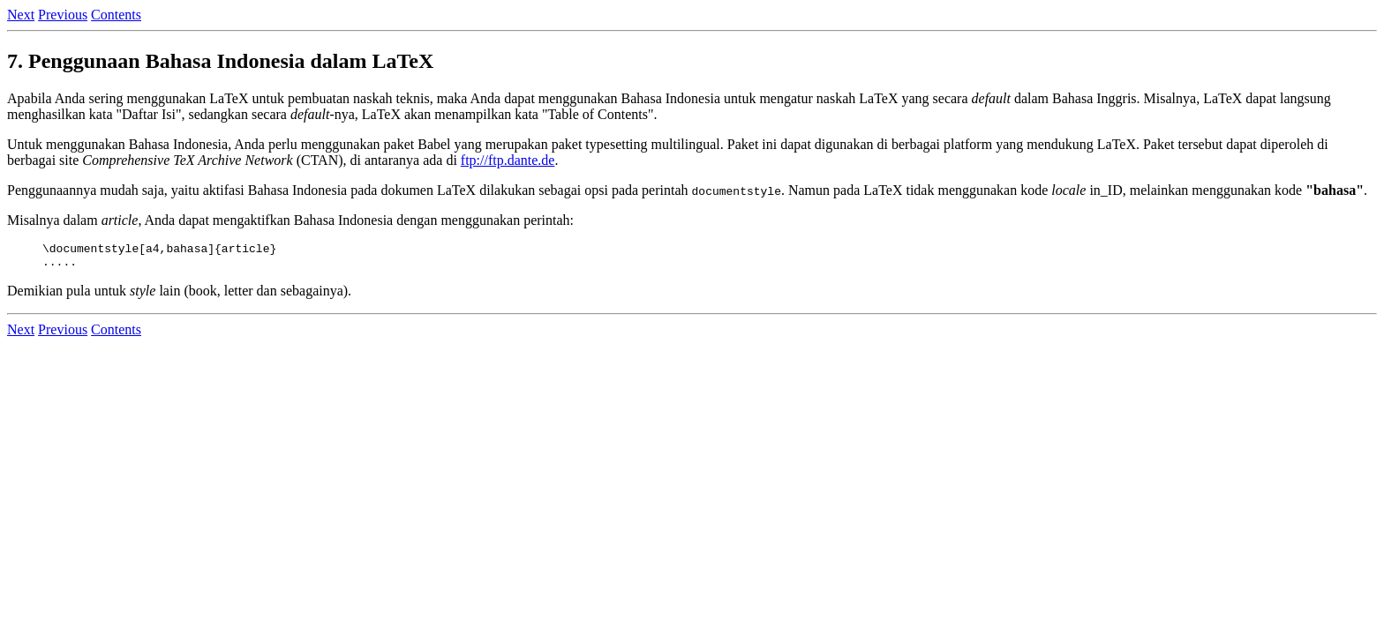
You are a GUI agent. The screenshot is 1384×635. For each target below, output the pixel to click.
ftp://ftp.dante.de (508, 160)
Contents (116, 14)
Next (20, 14)
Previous (62, 14)
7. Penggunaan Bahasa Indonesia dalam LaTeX (220, 60)
